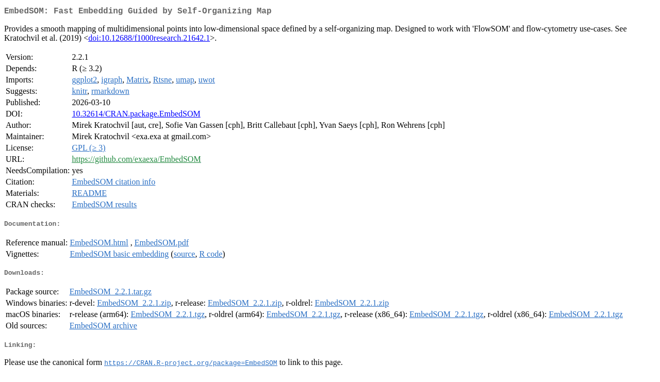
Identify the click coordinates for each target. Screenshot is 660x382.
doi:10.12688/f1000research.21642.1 (149, 40)
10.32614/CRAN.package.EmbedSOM (136, 115)
